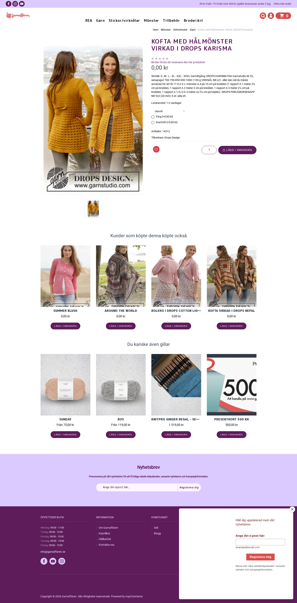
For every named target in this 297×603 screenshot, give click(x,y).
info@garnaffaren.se (53, 551)
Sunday (65, 419)
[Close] (293, 533)
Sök (156, 527)
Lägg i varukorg (237, 150)
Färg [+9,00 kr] (164, 116)
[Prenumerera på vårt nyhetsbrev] (148, 487)
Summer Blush (65, 311)
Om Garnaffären (108, 527)
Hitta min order (282, 3)
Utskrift (159, 111)
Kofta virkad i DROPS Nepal (231, 311)
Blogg (157, 533)
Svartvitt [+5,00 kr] (166, 122)
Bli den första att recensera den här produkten (178, 62)
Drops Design (172, 137)
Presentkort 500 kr (231, 419)
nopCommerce (134, 596)
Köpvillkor (104, 533)
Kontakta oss (106, 544)
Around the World (121, 311)
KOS (121, 419)
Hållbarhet (105, 539)
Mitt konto (215, 527)
